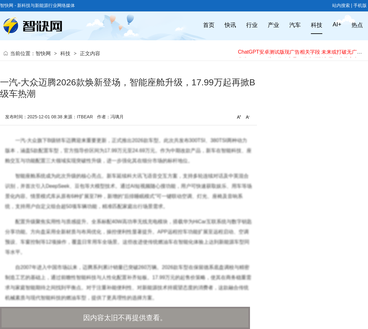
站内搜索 (341, 5)
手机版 (360, 5)
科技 (65, 53)
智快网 (43, 53)
